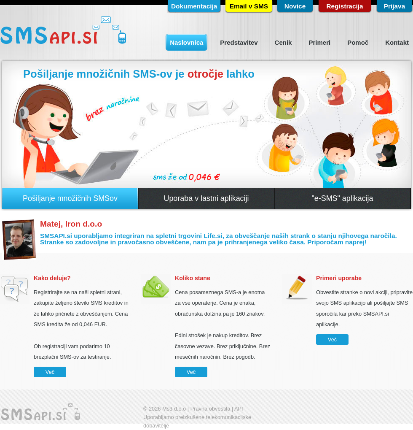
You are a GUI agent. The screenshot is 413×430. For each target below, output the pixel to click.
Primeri (319, 42)
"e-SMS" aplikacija (342, 198)
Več (50, 372)
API (238, 409)
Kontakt (397, 42)
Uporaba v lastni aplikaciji (206, 198)
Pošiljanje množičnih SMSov (70, 198)
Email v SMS (249, 6)
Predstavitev (238, 42)
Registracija (344, 6)
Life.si (213, 235)
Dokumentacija (194, 6)
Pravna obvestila (210, 409)
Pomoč (357, 42)
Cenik (283, 42)
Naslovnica (186, 42)
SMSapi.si (63, 31)
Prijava (394, 6)
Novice (295, 6)
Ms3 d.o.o (174, 409)
